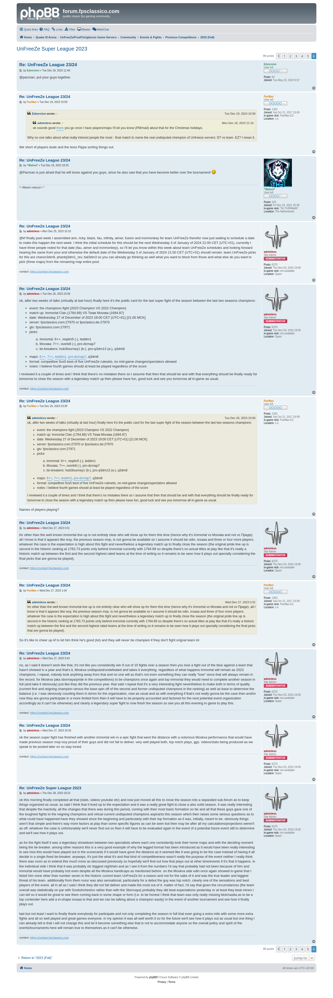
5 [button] (308, 56)
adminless (44, 123)
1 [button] (284, 56)
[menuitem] (44, 29)
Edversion (39, 113)
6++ (42, 357)
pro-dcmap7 (77, 357)
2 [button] (290, 56)
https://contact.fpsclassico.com (49, 271)
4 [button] (302, 56)
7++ (50, 357)
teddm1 (60, 357)
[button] (278, 56)
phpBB (153, 977)
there (60, 128)
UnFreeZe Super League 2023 (52, 49)
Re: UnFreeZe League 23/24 (48, 64)
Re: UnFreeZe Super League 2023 (50, 788)
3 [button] (296, 56)
